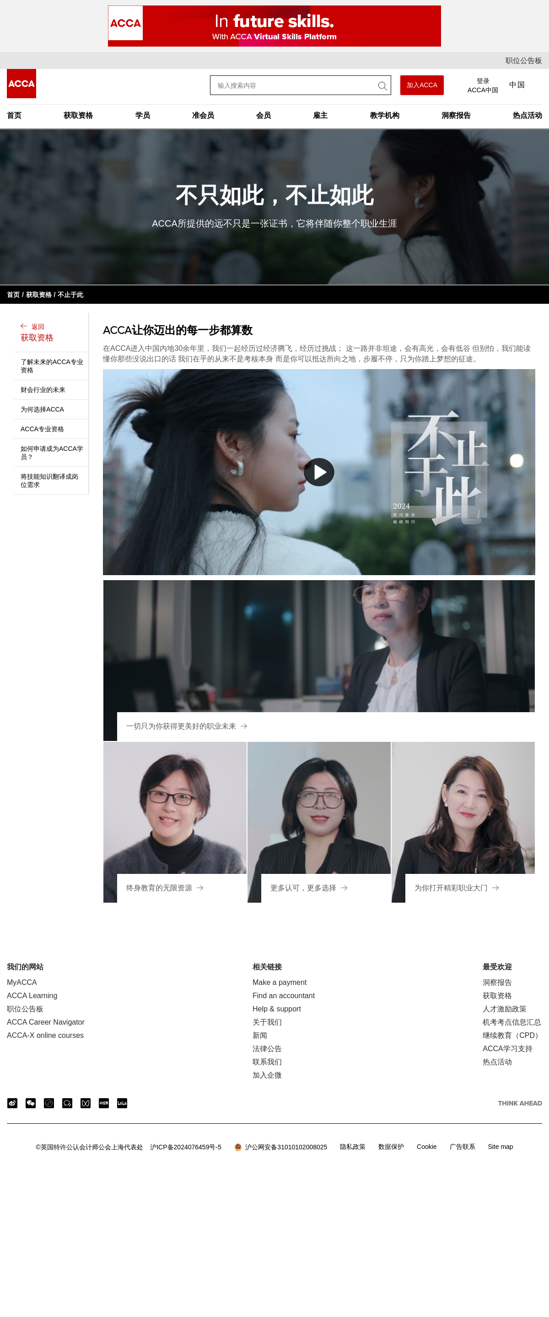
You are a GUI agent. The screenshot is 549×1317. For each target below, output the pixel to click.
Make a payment (280, 982)
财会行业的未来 (43, 389)
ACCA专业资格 (42, 429)
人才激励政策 (505, 1009)
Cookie (427, 1146)
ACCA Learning (32, 996)
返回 (52, 333)
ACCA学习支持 (507, 1049)
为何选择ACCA (42, 409)
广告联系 (462, 1146)
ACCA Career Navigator (46, 1022)
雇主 (320, 115)
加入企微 (267, 1075)
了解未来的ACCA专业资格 (52, 366)
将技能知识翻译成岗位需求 (49, 480)
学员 (142, 115)
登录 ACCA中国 (483, 85)
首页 (14, 115)
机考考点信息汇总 (512, 1022)
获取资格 (78, 115)
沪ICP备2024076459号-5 (128, 1147)
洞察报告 (456, 115)
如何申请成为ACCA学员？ (52, 452)
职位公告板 (524, 60)
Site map (500, 1146)
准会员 (203, 115)
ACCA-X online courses (45, 1035)
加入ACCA (422, 85)
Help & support (277, 1009)
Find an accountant (284, 996)
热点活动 (527, 115)
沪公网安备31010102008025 (281, 1147)
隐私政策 (353, 1146)
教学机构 (384, 115)
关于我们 (267, 1022)
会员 (263, 115)
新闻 (260, 1035)
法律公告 (267, 1049)
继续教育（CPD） (512, 1035)
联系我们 (267, 1062)
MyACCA (22, 982)
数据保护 (391, 1146)
